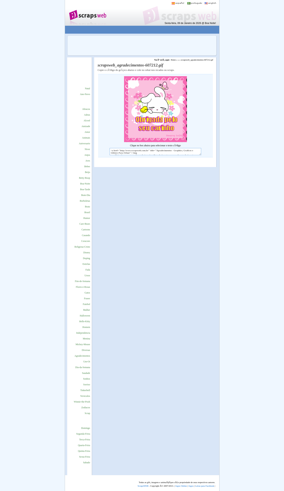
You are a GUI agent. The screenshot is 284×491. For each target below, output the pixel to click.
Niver (87, 149)
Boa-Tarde (85, 189)
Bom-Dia (85, 195)
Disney (86, 252)
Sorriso (86, 384)
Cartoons (85, 229)
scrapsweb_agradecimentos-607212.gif (197, 60)
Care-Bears (84, 223)
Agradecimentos (82, 355)
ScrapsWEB (143, 486)
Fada (87, 269)
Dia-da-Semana (82, 367)
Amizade (85, 126)
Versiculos (85, 396)
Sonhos (86, 378)
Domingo (85, 428)
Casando (86, 235)
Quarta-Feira (84, 445)
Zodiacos (85, 407)
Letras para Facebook (204, 486)
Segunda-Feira (83, 433)
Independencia (83, 332)
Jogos (191, 486)
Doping (86, 258)
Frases (87, 298)
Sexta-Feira (84, 456)
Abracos (86, 109)
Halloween (85, 315)
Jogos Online (181, 486)
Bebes (87, 166)
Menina (86, 338)
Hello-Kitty (84, 321)
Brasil (87, 212)
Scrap (87, 413)
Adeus (87, 114)
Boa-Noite (85, 183)
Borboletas (85, 200)
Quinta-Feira (84, 451)
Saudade (86, 373)
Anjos (87, 155)
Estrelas (86, 264)
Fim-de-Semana (82, 281)
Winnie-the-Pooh (82, 401)
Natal (87, 88)
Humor (86, 218)
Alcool (87, 120)
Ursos (87, 275)
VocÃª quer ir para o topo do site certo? (276, 481)
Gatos (87, 292)
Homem (86, 327)
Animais (86, 137)
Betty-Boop (84, 178)
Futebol (86, 304)
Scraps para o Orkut (87, 13)
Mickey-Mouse (83, 344)
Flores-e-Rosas (83, 287)
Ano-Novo (85, 94)
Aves (87, 160)
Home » (174, 60)
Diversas (86, 350)
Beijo (87, 172)
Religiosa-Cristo (82, 246)
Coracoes (85, 241)
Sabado (86, 462)
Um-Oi (86, 361)
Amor (87, 132)
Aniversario (84, 143)
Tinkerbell (85, 390)
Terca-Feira (84, 439)
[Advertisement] (139, 29)
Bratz (87, 206)
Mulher (86, 310)
